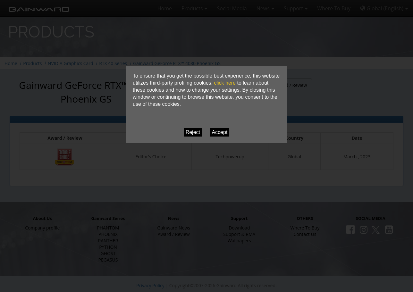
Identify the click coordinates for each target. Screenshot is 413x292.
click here (225, 83)
